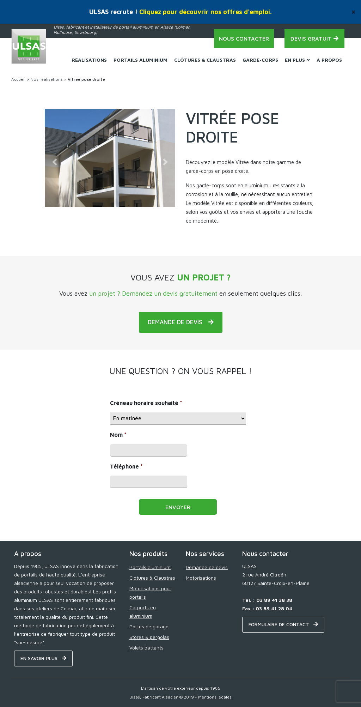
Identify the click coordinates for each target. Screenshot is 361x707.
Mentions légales (215, 697)
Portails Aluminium (140, 60)
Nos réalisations (46, 79)
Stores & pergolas (149, 637)
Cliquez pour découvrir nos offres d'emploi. (205, 12)
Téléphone (126, 466)
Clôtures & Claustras (205, 60)
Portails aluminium (150, 567)
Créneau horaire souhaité (146, 403)
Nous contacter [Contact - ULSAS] (244, 38)
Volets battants (146, 648)
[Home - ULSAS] (29, 46)
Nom (118, 434)
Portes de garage (149, 626)
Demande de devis (207, 567)
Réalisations (89, 60)
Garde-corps (260, 60)
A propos (329, 60)
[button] (55, 162)
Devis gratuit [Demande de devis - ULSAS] (314, 38)
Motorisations (201, 578)
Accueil (18, 79)
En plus (297, 60)
